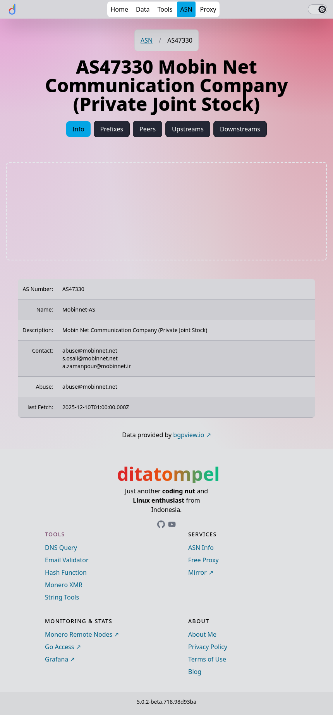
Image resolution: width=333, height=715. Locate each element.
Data (142, 9)
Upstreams (188, 129)
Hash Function (66, 572)
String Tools (62, 597)
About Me (202, 634)
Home (119, 9)
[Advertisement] (166, 211)
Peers (147, 129)
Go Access (59, 647)
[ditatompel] (12, 9)
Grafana (56, 659)
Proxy (208, 9)
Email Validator (67, 560)
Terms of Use (207, 659)
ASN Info (201, 547)
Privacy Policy (207, 647)
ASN (186, 9)
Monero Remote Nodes (78, 634)
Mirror (197, 572)
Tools (164, 9)
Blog (194, 671)
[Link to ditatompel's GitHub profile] (161, 524)
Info (78, 129)
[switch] (317, 9)
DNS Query (61, 547)
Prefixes (111, 129)
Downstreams (240, 129)
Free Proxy (203, 560)
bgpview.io (188, 435)
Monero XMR (63, 585)
